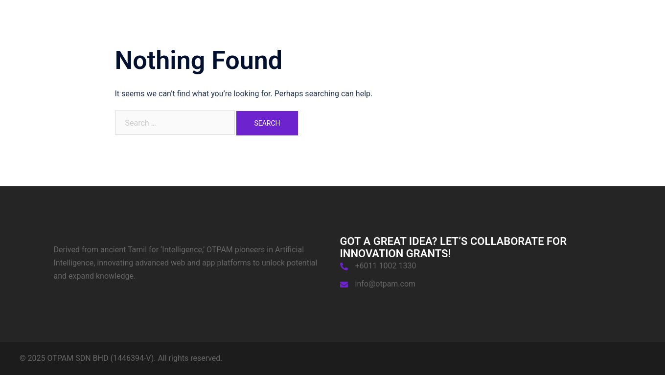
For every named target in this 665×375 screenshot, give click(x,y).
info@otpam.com (385, 283)
